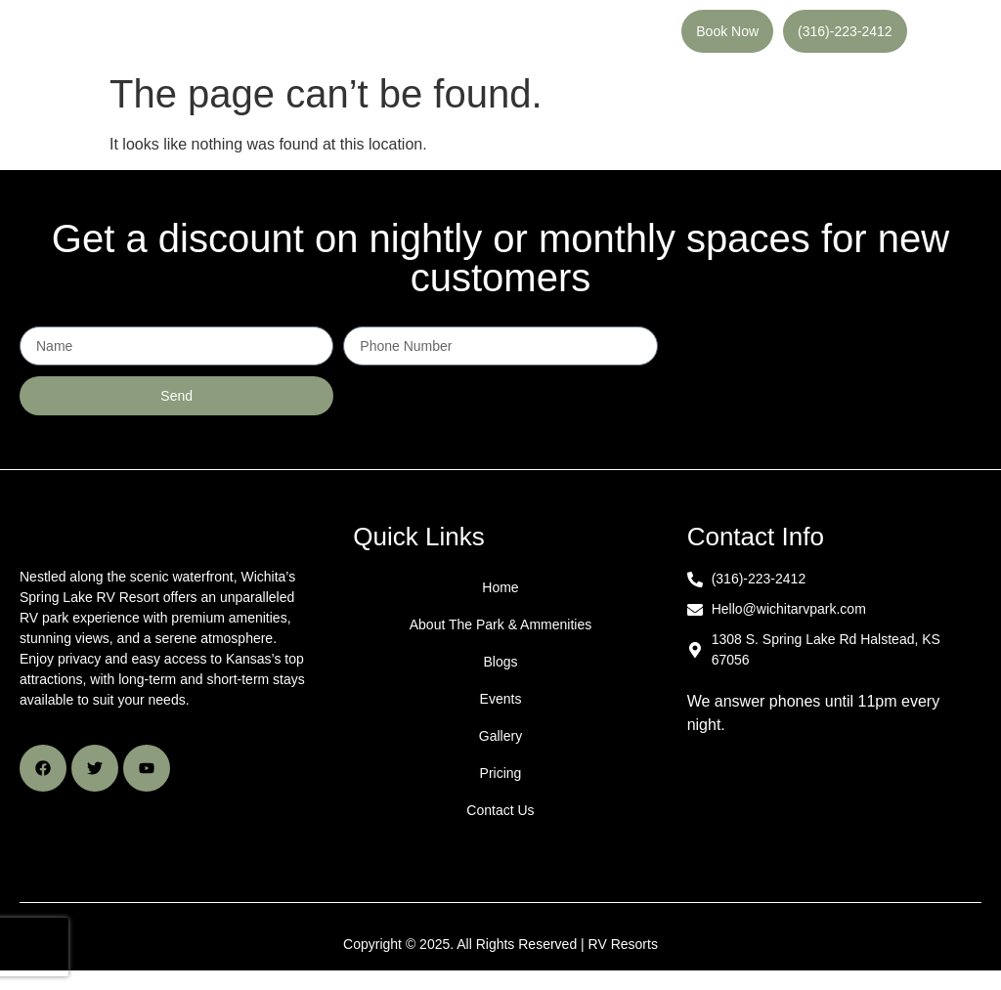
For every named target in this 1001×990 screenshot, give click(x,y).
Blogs (500, 666)
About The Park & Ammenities (501, 629)
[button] (450, 34)
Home (500, 592)
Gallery (500, 741)
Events (501, 703)
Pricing (501, 778)
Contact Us (500, 815)
